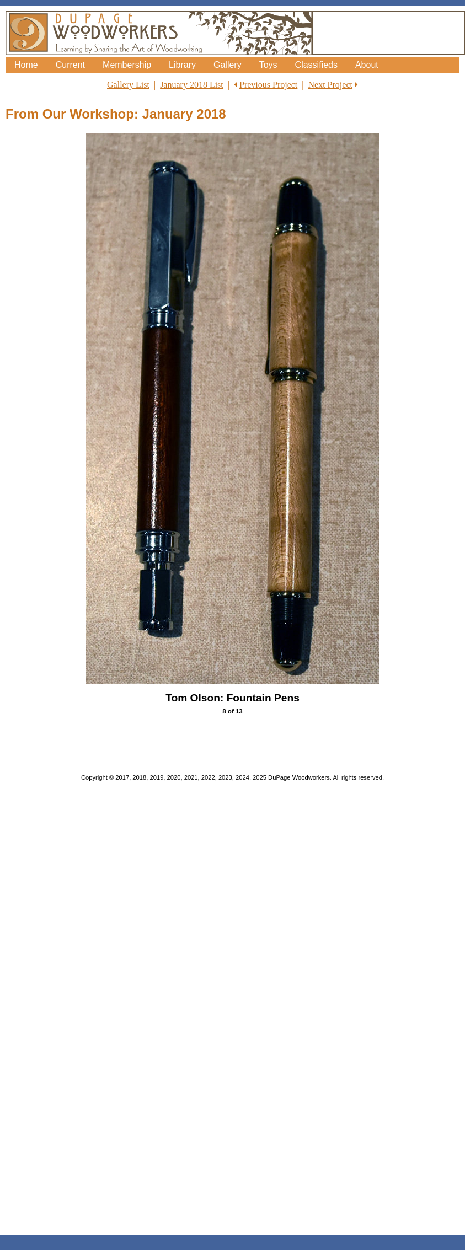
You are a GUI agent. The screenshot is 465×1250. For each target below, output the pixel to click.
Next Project (330, 84)
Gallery (227, 64)
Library (182, 64)
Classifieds (316, 64)
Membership (127, 64)
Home (26, 64)
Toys (268, 64)
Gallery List (128, 84)
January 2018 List (191, 84)
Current (70, 64)
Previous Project (268, 84)
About (366, 64)
